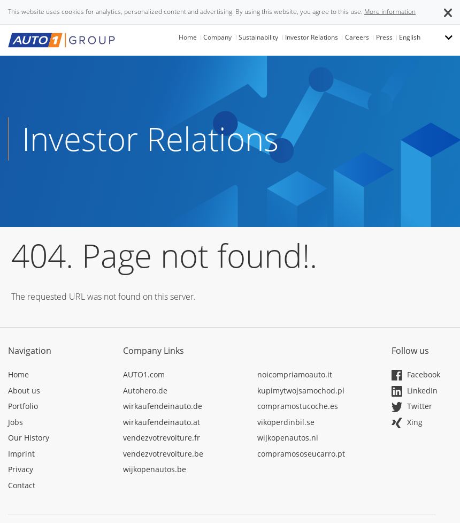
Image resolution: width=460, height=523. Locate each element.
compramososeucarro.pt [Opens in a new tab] (301, 454)
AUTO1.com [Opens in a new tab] (144, 374)
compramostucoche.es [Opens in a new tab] (297, 406)
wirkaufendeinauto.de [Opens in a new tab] (162, 406)
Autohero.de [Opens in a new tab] (145, 390)
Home (188, 37)
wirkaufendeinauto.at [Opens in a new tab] (161, 422)
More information (390, 11)
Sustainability (258, 37)
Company (217, 37)
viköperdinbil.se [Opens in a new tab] (286, 422)
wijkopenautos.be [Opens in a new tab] (154, 469)
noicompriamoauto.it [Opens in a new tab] (294, 374)
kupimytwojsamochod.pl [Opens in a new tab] (300, 390)
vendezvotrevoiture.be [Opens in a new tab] (163, 454)
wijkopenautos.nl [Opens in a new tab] (287, 438)
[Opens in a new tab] (57, 376)
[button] (448, 12)
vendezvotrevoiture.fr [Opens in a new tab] (161, 438)
